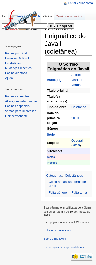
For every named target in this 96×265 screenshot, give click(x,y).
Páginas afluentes (17, 96)
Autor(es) (54, 80)
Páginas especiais (17, 106)
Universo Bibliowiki (17, 58)
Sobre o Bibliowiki (55, 238)
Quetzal (77, 140)
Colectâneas (74, 175)
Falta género (58, 192)
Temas (51, 157)
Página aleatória (16, 73)
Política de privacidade (58, 230)
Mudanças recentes (18, 68)
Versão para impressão (20, 111)
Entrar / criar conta (80, 3)
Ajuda (9, 78)
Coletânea (78, 107)
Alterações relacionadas (21, 101)
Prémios (52, 162)
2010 (75, 118)
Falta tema (79, 192)
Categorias (54, 175)
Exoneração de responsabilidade (64, 247)
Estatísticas (13, 63)
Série (51, 134)
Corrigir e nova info (69, 16)
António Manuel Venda (76, 79)
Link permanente (16, 116)
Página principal (16, 53)
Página (47, 16)
